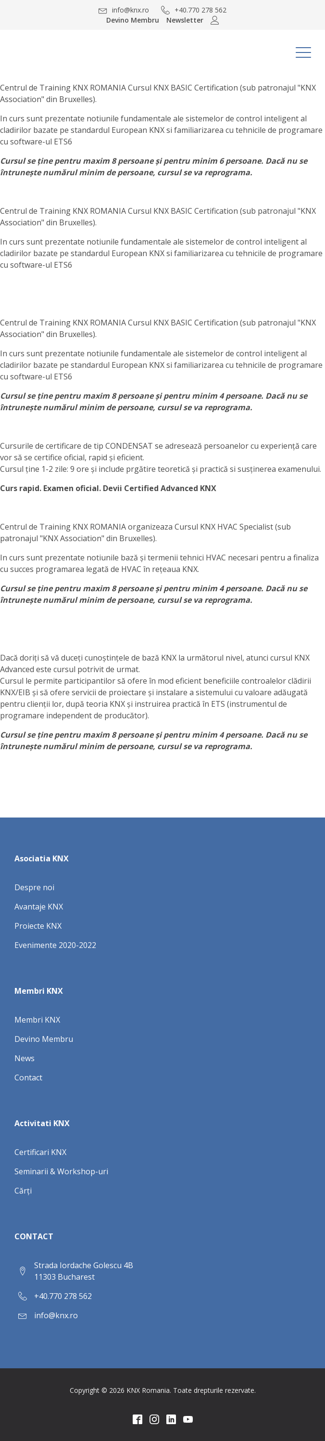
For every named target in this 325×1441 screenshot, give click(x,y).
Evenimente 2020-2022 (55, 945)
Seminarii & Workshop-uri (61, 1171)
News (24, 1058)
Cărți (23, 1190)
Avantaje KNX (38, 906)
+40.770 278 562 (63, 1296)
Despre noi (34, 887)
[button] (124, 10)
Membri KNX (37, 1019)
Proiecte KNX (38, 926)
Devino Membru (132, 20)
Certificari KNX (40, 1152)
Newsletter (184, 20)
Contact (28, 1077)
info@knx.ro (56, 1315)
